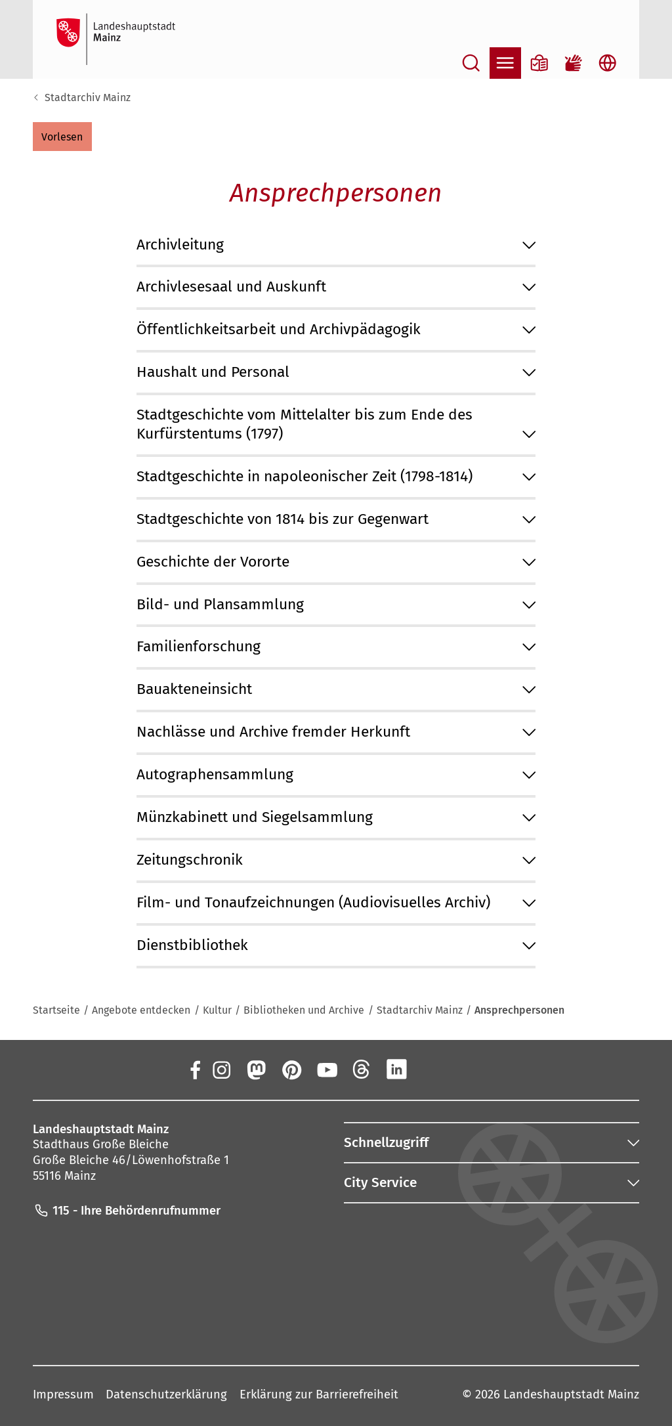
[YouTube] (326, 1069)
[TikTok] (467, 1069)
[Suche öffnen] (471, 63)
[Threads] (361, 1069)
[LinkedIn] (397, 1069)
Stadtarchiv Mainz (88, 97)
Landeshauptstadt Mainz (571, 1394)
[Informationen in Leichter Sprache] (539, 63)
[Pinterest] (291, 1069)
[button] (62, 136)
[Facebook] (195, 1069)
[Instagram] (220, 1069)
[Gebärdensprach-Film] (573, 63)
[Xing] (432, 1069)
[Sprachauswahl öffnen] (607, 63)
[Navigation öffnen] (505, 63)
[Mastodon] (256, 1069)
